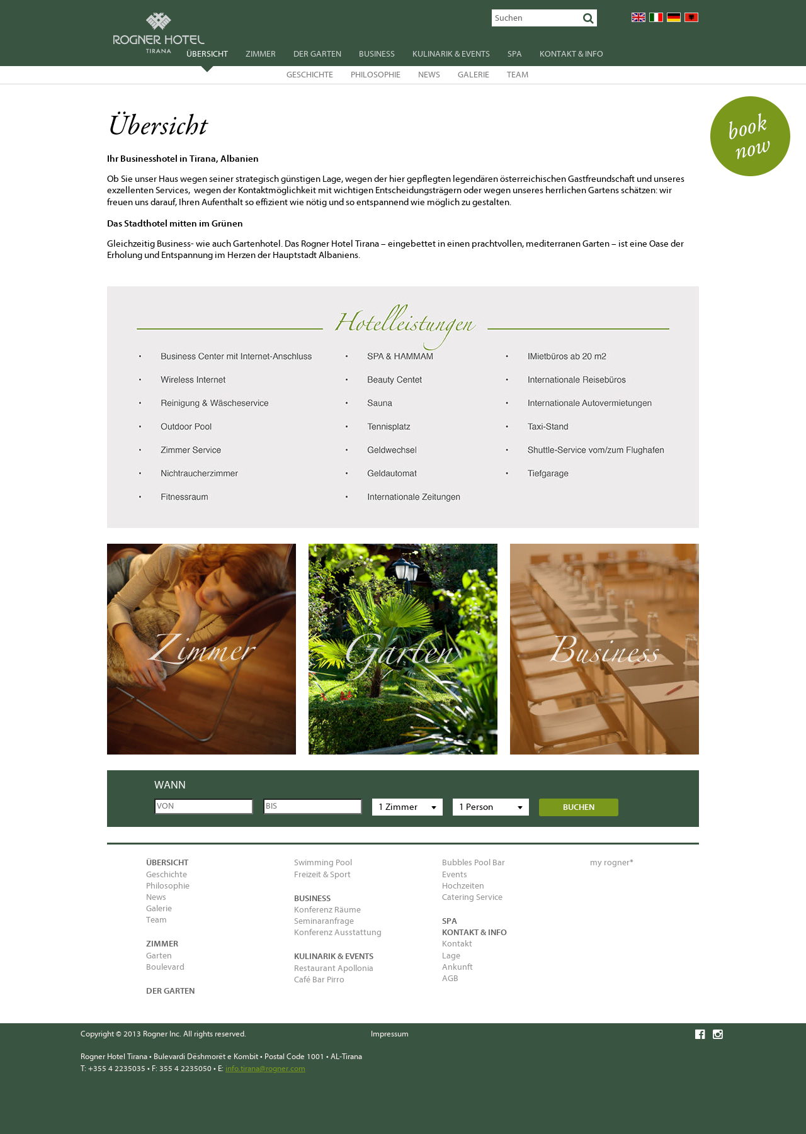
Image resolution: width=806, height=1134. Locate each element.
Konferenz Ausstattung (338, 932)
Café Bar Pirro (319, 979)
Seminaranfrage (324, 921)
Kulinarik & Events (451, 53)
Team (517, 74)
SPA (515, 53)
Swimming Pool (323, 862)
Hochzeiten (463, 885)
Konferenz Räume (327, 909)
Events (454, 874)
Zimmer (261, 53)
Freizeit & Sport (322, 874)
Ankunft (457, 967)
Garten (159, 955)
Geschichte (310, 74)
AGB (450, 978)
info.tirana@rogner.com (265, 1068)
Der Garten (317, 53)
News (429, 74)
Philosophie (375, 74)
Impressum (390, 1033)
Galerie (473, 74)
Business (377, 53)
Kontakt (457, 943)
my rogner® (611, 862)
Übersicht (207, 55)
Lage (451, 955)
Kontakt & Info (571, 53)
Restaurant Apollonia (333, 968)
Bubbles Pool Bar (473, 862)
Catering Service (472, 897)
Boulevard (165, 967)
